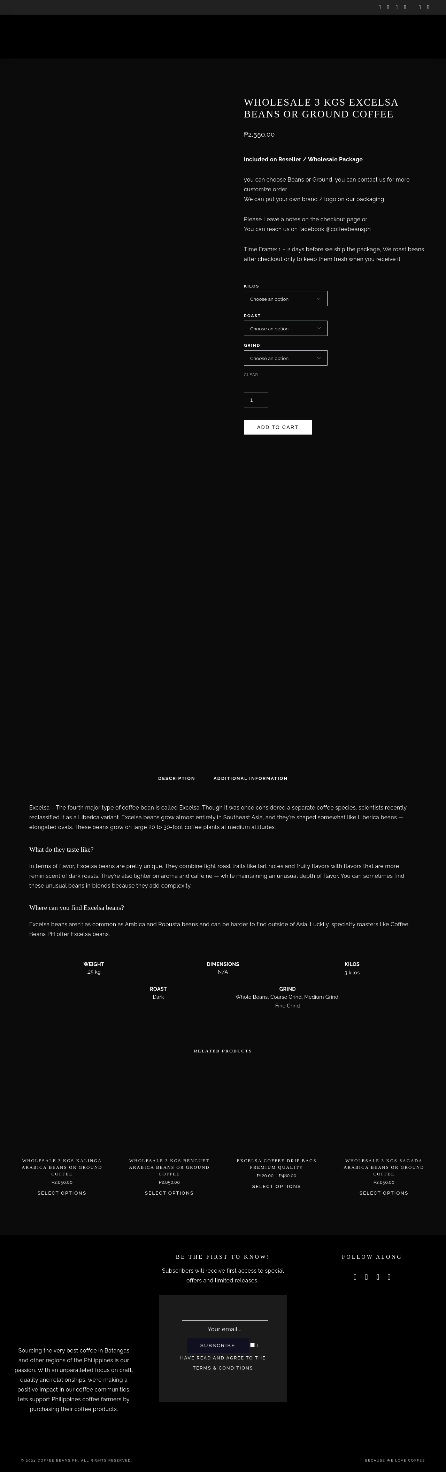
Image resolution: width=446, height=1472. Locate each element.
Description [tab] (176, 778)
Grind (252, 345)
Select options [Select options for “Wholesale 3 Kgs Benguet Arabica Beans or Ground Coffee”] (169, 1193)
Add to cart (278, 427)
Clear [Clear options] (251, 374)
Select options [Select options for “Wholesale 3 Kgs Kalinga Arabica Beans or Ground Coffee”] (62, 1193)
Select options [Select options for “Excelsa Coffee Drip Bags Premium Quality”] (276, 1186)
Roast (252, 315)
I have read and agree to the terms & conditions (223, 1357)
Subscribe (217, 1345)
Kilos (251, 286)
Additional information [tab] (251, 778)
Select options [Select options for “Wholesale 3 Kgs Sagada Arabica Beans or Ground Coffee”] (384, 1193)
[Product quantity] (256, 399)
